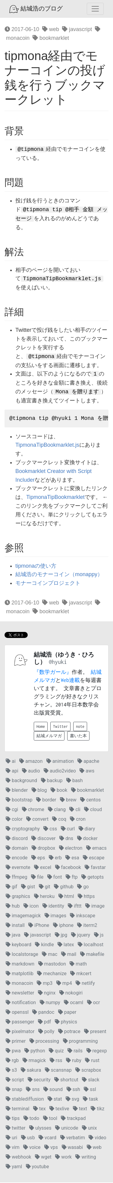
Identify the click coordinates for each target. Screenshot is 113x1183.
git (44, 887)
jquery (80, 935)
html (66, 897)
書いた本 (78, 736)
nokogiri (71, 993)
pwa (13, 1051)
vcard (47, 1138)
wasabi (72, 1148)
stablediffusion (25, 1099)
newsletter (20, 993)
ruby (73, 1061)
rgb (12, 1061)
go (83, 887)
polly (46, 1032)
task (90, 1099)
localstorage (22, 955)
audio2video (60, 771)
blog (39, 791)
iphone (63, 926)
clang (57, 810)
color (14, 820)
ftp (72, 877)
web (50, 29)
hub (13, 906)
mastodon (52, 964)
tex (39, 1109)
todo (31, 1119)
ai (11, 762)
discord (17, 839)
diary (87, 829)
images (55, 916)
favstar (95, 868)
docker (87, 839)
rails (75, 1051)
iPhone (38, 926)
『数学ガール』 (53, 672)
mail (68, 955)
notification (21, 1003)
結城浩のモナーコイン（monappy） (59, 575)
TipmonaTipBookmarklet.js (47, 445)
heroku (44, 897)
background (21, 781)
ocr (93, 1003)
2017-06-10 (22, 29)
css (50, 829)
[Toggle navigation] (95, 9)
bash (74, 781)
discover (43, 839)
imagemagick (23, 916)
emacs (96, 849)
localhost (90, 945)
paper (67, 1013)
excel (42, 868)
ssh (73, 1090)
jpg (61, 935)
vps (51, 1148)
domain (17, 849)
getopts (92, 877)
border (46, 800)
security (39, 1080)
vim (13, 1148)
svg (72, 1099)
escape (93, 858)
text (80, 1109)
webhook (18, 1157)
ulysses (40, 1128)
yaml (14, 1167)
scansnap (58, 1071)
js (99, 935)
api (12, 771)
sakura (31, 1071)
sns (32, 1090)
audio (31, 771)
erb (55, 858)
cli (74, 810)
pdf (44, 1022)
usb (28, 1138)
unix (89, 1128)
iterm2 (87, 926)
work (63, 1157)
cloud (93, 810)
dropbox (43, 849)
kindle (44, 945)
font (54, 877)
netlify (85, 984)
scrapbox (88, 1071)
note (80, 727)
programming (80, 1042)
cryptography (23, 829)
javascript (77, 29)
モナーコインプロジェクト (47, 584)
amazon (30, 762)
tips (13, 1119)
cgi (12, 810)
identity (53, 906)
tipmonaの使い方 (35, 566)
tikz (97, 1109)
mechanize (51, 974)
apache (88, 762)
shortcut (66, 1080)
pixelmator (20, 1032)
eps (38, 858)
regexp (96, 1051)
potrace (69, 1032)
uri (11, 1138)
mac (49, 955)
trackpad (73, 1119)
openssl (17, 1013)
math (78, 964)
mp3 (44, 984)
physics (66, 1022)
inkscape (82, 916)
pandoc (43, 1013)
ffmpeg (16, 877)
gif (11, 887)
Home (40, 727)
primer (16, 1042)
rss (56, 1061)
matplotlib (19, 974)
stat (55, 1099)
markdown (20, 964)
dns (66, 839)
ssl (90, 1090)
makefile (92, 955)
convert (37, 820)
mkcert (80, 974)
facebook (68, 868)
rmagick (34, 1061)
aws (87, 771)
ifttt (74, 906)
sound (53, 1090)
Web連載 (70, 680)
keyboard (18, 945)
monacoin (19, 984)
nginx (46, 993)
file (37, 877)
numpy (50, 1003)
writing (85, 1157)
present (95, 1032)
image (95, 906)
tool (50, 1119)
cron (78, 820)
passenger (20, 1022)
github (64, 887)
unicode (66, 1128)
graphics (18, 897)
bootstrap (19, 800)
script (15, 1080)
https (86, 897)
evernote (18, 868)
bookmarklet (51, 38)
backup (52, 781)
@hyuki (58, 662)
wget (43, 1157)
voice (31, 1148)
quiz (56, 1051)
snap (14, 1090)
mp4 (64, 984)
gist (28, 887)
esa (72, 858)
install (15, 926)
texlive (59, 1109)
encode (16, 858)
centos (90, 800)
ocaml (73, 1003)
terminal (17, 1109)
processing (44, 1042)
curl (68, 829)
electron (71, 849)
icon (31, 906)
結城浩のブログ (36, 9)
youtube (37, 1167)
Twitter (60, 727)
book (59, 791)
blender (17, 791)
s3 (11, 1071)
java (13, 935)
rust (92, 1061)
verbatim (72, 1138)
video (97, 1138)
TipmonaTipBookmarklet (55, 498)
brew (68, 800)
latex (66, 945)
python (34, 1051)
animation (60, 762)
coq (59, 820)
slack (90, 1080)
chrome (33, 810)
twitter (16, 1128)
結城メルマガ (49, 736)
